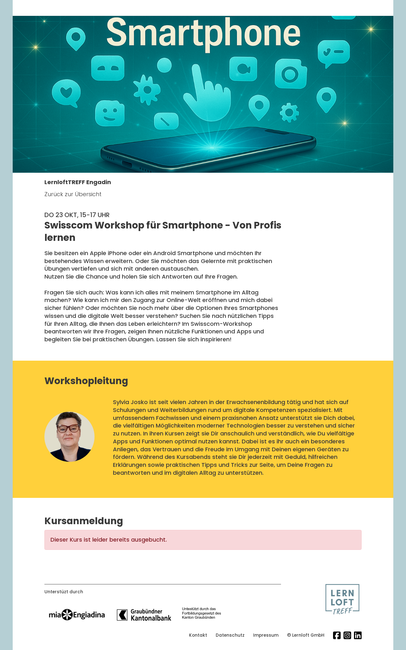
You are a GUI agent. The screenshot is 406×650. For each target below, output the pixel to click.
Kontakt (198, 635)
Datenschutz (230, 635)
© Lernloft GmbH (305, 635)
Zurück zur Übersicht (73, 194)
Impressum (265, 635)
